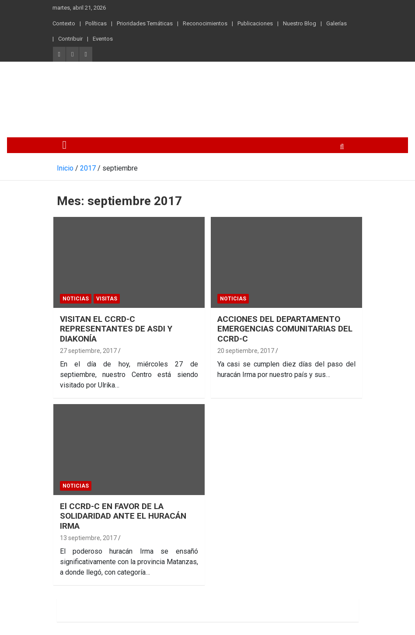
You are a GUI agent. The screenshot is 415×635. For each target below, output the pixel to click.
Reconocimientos (205, 23)
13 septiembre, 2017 (88, 537)
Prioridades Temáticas (145, 23)
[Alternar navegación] (65, 145)
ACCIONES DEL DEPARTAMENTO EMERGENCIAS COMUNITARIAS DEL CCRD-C (284, 329)
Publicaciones (255, 23)
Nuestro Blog (299, 23)
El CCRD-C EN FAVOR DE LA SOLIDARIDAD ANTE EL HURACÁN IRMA (123, 516)
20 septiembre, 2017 (245, 350)
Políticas (96, 23)
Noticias (76, 299)
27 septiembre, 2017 (88, 350)
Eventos (103, 38)
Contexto (63, 23)
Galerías (336, 23)
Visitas (106, 299)
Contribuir (70, 38)
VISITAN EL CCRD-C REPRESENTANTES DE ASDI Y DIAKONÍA (116, 329)
